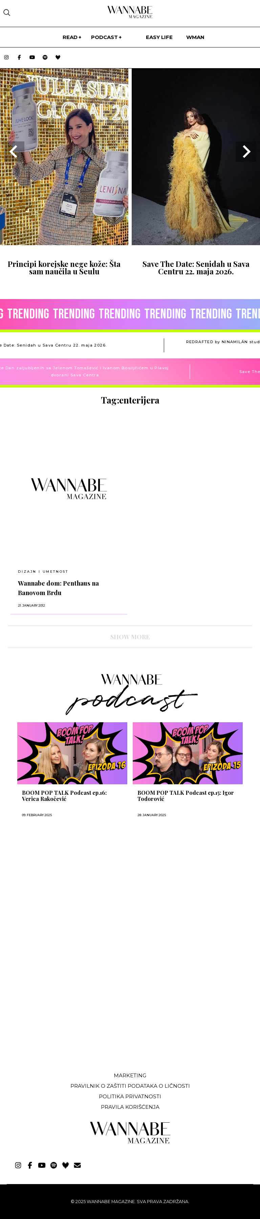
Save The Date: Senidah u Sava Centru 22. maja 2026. (196, 267)
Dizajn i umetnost (43, 571)
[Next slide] (246, 151)
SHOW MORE (130, 637)
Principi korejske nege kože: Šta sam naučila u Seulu (64, 267)
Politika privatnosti (130, 1096)
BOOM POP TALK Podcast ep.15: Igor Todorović (185, 796)
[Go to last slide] (14, 151)
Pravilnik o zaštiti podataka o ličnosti (130, 1086)
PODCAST (104, 37)
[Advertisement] (58, 1016)
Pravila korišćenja (130, 1107)
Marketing (130, 1075)
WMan (195, 37)
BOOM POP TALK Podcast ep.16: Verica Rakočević (64, 796)
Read (70, 37)
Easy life (159, 37)
